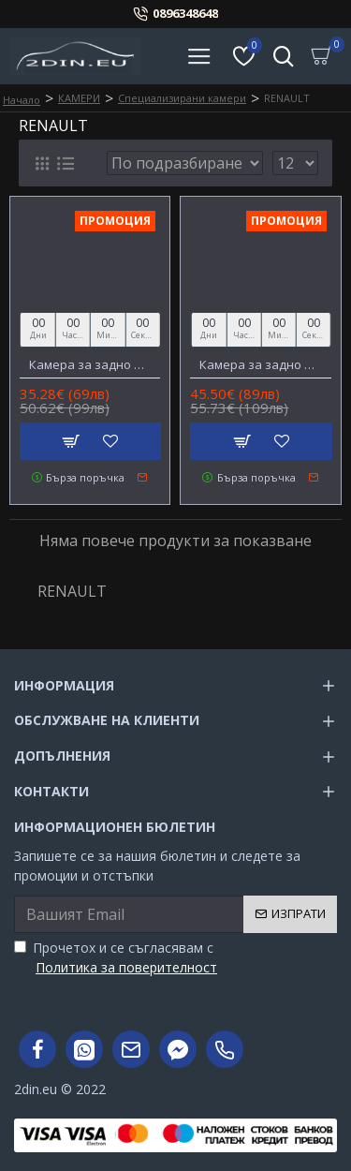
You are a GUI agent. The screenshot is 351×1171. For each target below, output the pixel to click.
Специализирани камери (182, 98)
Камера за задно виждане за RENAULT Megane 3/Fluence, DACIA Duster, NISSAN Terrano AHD (260, 365)
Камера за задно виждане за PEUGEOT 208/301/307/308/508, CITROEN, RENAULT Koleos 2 (90, 365)
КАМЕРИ (79, 98)
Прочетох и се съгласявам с (117, 958)
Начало (21, 100)
